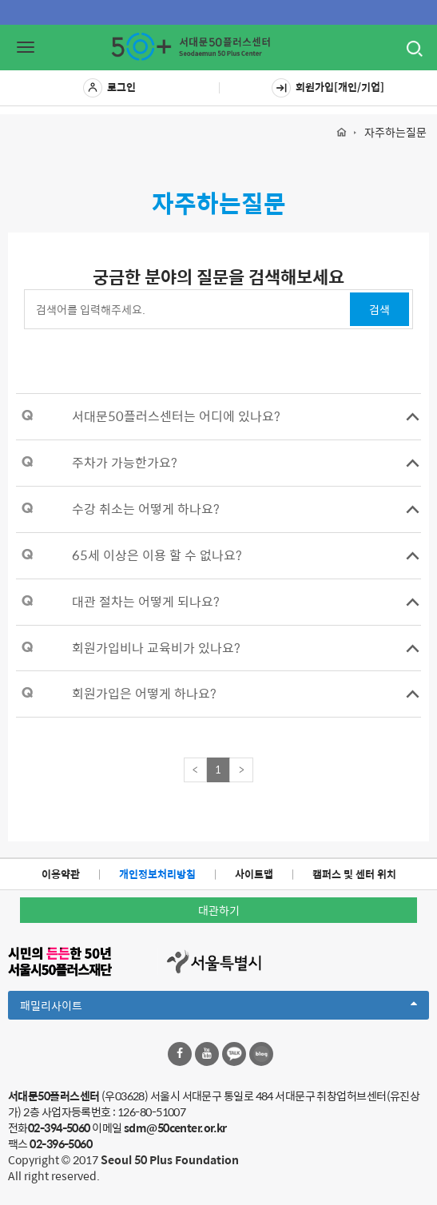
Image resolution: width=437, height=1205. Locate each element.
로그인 (109, 87)
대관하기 (219, 910)
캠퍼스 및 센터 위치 (354, 873)
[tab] (218, 416)
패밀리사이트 (218, 1008)
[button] (218, 416)
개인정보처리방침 (157, 873)
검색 (379, 309)
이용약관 (61, 873)
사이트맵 (254, 873)
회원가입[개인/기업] (328, 87)
